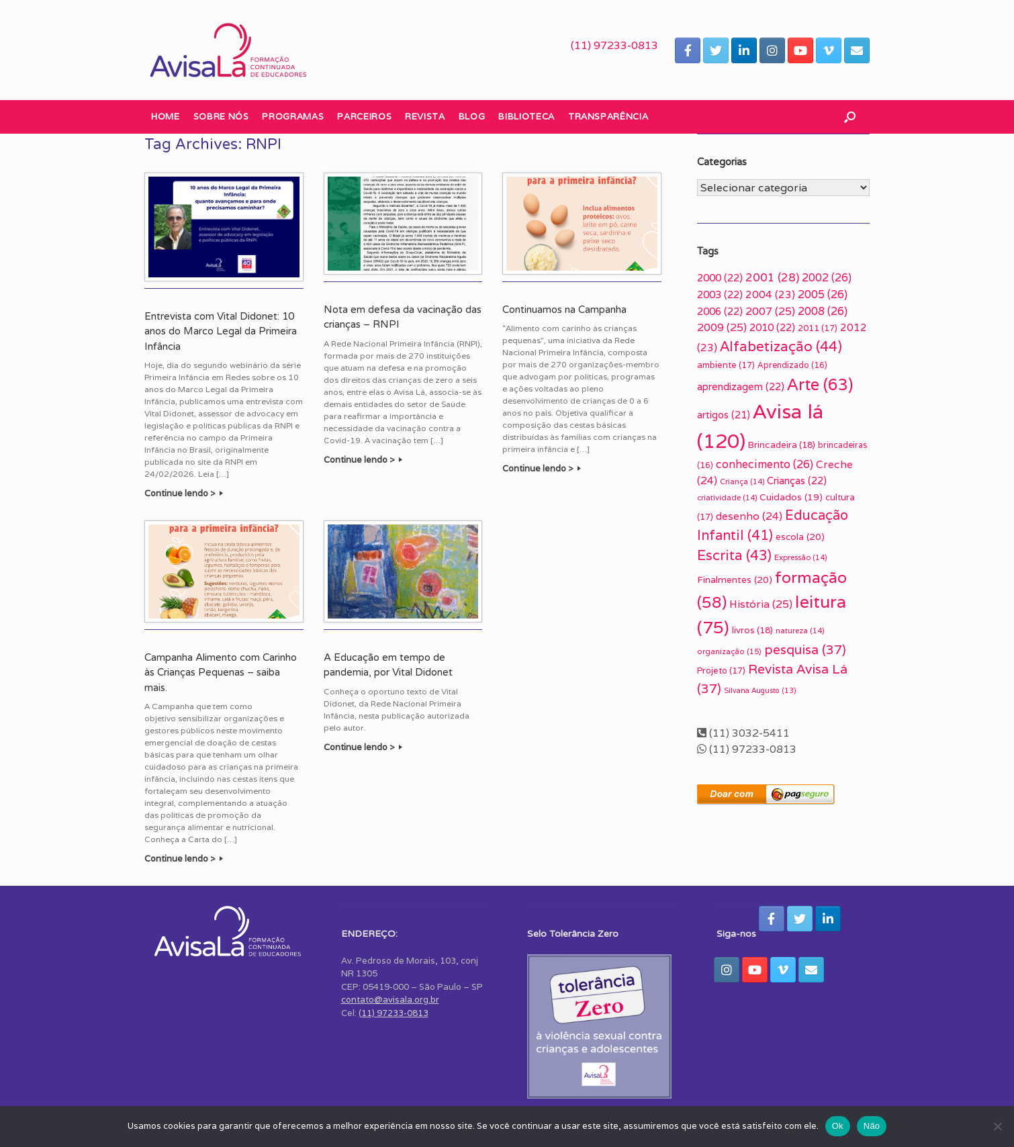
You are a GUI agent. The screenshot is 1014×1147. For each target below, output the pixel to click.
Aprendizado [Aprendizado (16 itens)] (792, 365)
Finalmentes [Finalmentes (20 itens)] (734, 580)
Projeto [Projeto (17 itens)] (721, 670)
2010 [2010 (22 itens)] (772, 327)
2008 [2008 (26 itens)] (822, 311)
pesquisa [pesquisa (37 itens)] (805, 649)
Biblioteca (526, 116)
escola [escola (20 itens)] (800, 537)
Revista (425, 116)
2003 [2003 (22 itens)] (720, 294)
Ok (837, 1126)
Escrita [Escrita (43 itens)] (734, 555)
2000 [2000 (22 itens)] (720, 277)
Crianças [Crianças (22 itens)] (797, 480)
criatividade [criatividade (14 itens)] (727, 497)
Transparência (608, 116)
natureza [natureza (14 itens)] (800, 630)
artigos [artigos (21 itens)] (723, 414)
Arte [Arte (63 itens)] (820, 384)
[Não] (997, 1126)
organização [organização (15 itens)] (729, 651)
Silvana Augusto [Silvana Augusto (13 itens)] (760, 690)
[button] (850, 117)
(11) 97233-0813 (614, 45)
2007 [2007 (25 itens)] (770, 311)
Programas (293, 116)
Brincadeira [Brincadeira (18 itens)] (781, 445)
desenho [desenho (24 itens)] (749, 515)
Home (165, 116)
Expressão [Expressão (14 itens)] (800, 557)
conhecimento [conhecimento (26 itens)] (764, 464)
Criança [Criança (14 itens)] (742, 481)
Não (872, 1126)
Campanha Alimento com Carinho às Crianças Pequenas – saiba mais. (220, 672)
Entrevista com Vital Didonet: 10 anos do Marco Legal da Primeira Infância (220, 331)
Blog (472, 116)
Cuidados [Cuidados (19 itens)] (791, 497)
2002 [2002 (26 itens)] (826, 277)
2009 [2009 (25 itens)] (722, 327)
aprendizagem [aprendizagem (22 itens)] (740, 386)
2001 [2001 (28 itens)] (772, 277)
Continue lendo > (183, 493)
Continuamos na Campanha (564, 310)
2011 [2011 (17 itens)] (817, 328)
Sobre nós (221, 116)
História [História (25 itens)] (760, 604)
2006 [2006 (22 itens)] (720, 311)
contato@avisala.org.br (390, 999)
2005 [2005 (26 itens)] (822, 294)
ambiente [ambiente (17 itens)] (726, 365)
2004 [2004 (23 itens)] (770, 294)
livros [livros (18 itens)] (752, 630)
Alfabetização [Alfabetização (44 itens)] (781, 346)
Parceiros (364, 116)
